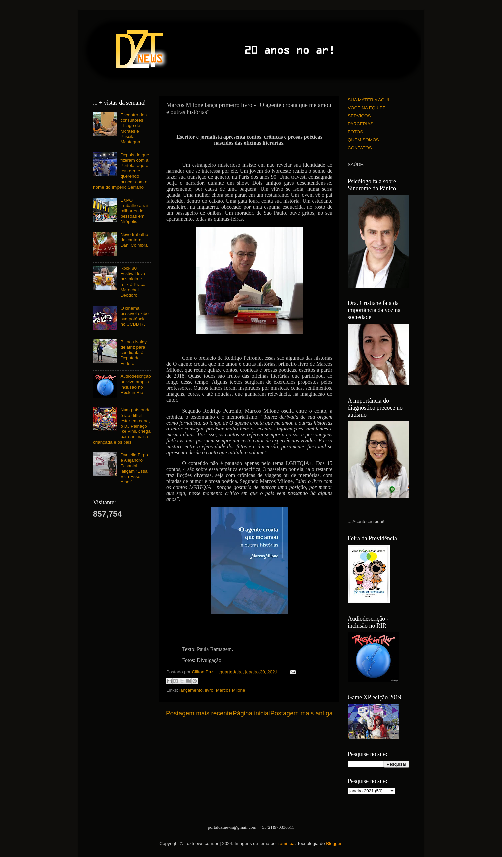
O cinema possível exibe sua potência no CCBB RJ (134, 316)
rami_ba (286, 843)
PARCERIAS (360, 123)
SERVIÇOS (359, 115)
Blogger (333, 843)
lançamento (191, 690)
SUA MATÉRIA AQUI (368, 99)
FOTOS (355, 131)
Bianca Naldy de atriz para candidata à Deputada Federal (133, 352)
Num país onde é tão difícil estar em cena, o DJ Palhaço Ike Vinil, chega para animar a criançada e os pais (122, 425)
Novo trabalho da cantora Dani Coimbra (134, 240)
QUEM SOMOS (363, 139)
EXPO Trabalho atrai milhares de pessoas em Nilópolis (134, 211)
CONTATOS (360, 147)
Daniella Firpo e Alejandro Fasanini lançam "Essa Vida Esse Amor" (134, 468)
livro (209, 690)
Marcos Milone (230, 690)
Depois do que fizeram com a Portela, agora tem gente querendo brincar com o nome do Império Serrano (121, 171)
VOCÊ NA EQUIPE (367, 107)
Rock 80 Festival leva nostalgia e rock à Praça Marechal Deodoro (132, 282)
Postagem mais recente (199, 713)
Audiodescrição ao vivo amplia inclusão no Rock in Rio (135, 384)
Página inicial (251, 713)
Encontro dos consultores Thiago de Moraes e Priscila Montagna (133, 128)
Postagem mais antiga (301, 713)
